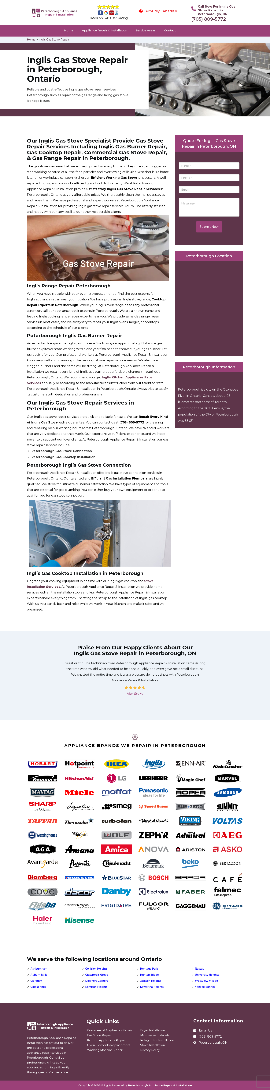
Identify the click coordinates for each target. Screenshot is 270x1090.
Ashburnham (39, 968)
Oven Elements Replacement (108, 1045)
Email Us (205, 1030)
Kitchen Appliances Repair (106, 1040)
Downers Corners (96, 981)
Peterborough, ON (213, 1042)
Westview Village (206, 981)
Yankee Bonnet (205, 987)
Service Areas (146, 30)
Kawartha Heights (152, 987)
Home (68, 30)
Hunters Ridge (149, 974)
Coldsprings (38, 987)
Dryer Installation (152, 1030)
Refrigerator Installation (157, 1040)
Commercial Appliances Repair (109, 1030)
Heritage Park (149, 968)
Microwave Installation (156, 1035)
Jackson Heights (150, 981)
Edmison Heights (96, 987)
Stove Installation (152, 1045)
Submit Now (209, 226)
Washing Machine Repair (105, 1050)
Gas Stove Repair (99, 1035)
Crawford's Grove (96, 974)
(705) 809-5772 (208, 19)
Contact (170, 30)
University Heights (207, 974)
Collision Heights (96, 968)
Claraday (36, 981)
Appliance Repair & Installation (104, 30)
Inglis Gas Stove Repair (54, 39)
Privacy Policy (150, 1050)
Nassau (199, 968)
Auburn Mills (39, 974)
